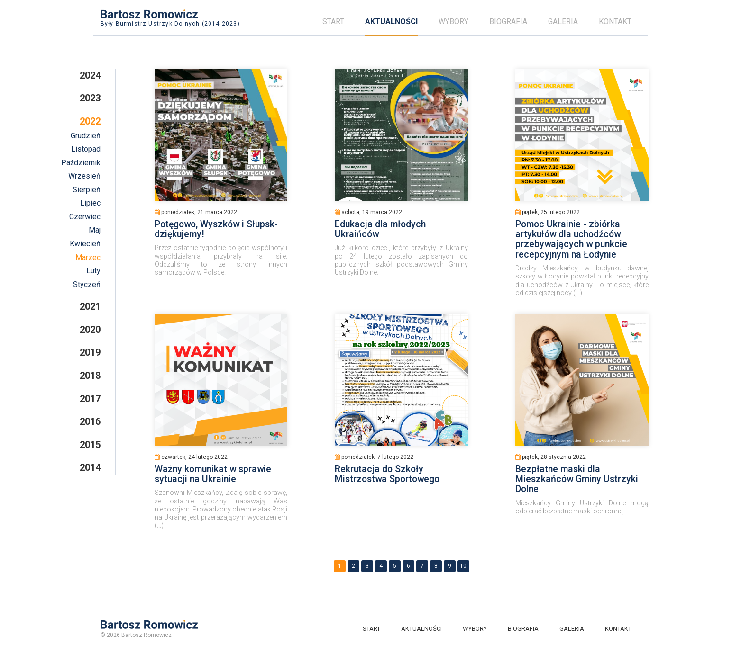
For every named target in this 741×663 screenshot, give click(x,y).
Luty (93, 270)
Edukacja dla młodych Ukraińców (380, 229)
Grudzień (86, 135)
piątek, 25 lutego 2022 (547, 212)
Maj (95, 229)
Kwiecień (85, 243)
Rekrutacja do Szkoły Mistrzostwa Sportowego (387, 474)
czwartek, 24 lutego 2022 (191, 457)
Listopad (86, 148)
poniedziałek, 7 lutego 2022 (374, 457)
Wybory (453, 21)
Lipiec (90, 202)
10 (463, 566)
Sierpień (87, 189)
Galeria (563, 21)
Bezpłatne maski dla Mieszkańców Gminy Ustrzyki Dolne (576, 479)
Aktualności (391, 21)
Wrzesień (84, 175)
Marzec (88, 257)
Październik (81, 162)
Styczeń (87, 284)
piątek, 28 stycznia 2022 (550, 457)
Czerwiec (85, 216)
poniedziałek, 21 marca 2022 (196, 212)
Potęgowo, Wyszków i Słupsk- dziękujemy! (216, 229)
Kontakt (615, 21)
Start (333, 21)
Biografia (508, 21)
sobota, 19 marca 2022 (368, 212)
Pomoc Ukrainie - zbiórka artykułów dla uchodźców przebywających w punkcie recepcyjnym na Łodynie (571, 239)
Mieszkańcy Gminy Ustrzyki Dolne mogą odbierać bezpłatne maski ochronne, (582, 507)
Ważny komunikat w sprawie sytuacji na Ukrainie (213, 474)
